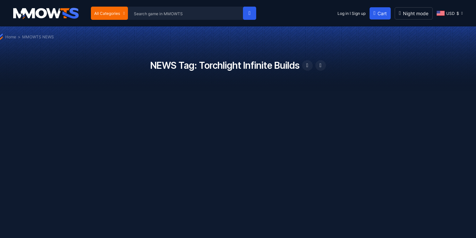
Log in (343, 13)
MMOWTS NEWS (38, 36)
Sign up (359, 13)
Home (10, 36)
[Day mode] (413, 13)
